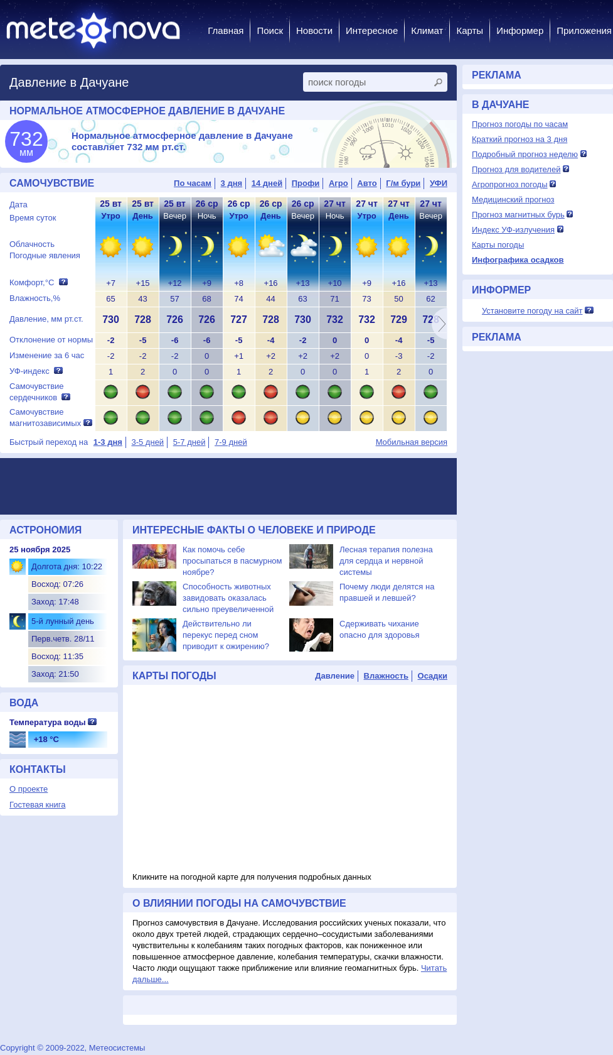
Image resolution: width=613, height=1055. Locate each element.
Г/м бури (403, 183)
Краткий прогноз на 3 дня (519, 139)
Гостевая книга (37, 804)
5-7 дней (189, 442)
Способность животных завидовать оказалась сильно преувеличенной (228, 598)
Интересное (372, 30)
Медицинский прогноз (513, 199)
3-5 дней (147, 442)
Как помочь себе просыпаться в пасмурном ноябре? (232, 561)
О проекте (28, 789)
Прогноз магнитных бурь (518, 214)
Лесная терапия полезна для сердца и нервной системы (386, 561)
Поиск (270, 30)
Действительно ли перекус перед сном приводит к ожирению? (226, 635)
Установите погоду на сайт (532, 310)
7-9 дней (231, 442)
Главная (225, 30)
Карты (469, 30)
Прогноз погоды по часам (520, 124)
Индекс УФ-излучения (513, 229)
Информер (519, 30)
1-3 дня (107, 442)
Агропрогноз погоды (510, 184)
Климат (427, 30)
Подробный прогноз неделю (525, 154)
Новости (314, 30)
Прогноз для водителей (516, 169)
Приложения (584, 30)
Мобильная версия (411, 442)
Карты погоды (498, 244)
